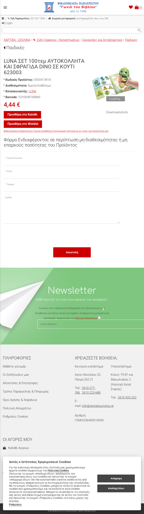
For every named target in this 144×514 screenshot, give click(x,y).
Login (7, 23)
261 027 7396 (26, 18)
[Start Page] (72, 7)
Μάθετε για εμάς (14, 366)
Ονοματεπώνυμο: (14, 158)
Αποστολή (72, 252)
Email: (9, 171)
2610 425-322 (127, 397)
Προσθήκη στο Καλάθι (22, 114)
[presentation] (32, 235)
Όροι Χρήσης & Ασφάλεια (20, 400)
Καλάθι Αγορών (16, 448)
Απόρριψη (116, 478)
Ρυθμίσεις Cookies (15, 416)
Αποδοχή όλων (116, 488)
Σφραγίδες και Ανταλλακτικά (102, 40)
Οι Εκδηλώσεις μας (16, 374)
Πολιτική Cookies (58, 470)
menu (5, 7)
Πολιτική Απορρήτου (17, 408)
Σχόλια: (8, 197)
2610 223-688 (91, 392)
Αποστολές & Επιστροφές (20, 383)
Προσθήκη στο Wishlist (23, 124)
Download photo (117, 112)
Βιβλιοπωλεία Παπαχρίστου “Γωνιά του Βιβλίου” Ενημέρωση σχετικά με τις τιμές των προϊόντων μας (56, 131)
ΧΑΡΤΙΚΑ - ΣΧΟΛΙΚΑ (17, 40)
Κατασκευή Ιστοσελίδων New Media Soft (72, 510)
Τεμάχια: (10, 184)
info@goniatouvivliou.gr (98, 406)
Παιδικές (131, 40)
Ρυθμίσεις (15, 504)
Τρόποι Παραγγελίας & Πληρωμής (26, 391)
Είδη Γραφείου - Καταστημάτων (56, 40)
